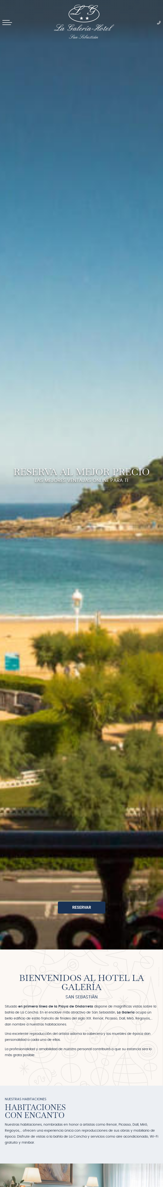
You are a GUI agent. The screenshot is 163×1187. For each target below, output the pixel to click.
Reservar (81, 907)
